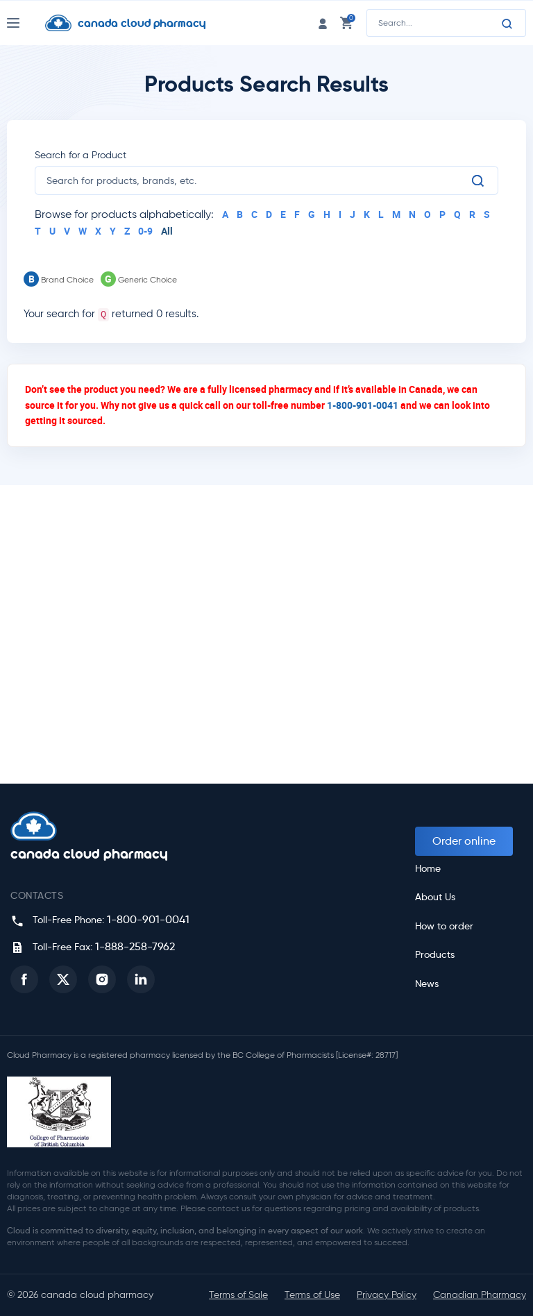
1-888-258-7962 (135, 946)
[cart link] (346, 22)
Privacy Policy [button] (386, 1295)
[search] (258, 180)
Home (428, 869)
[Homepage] (136, 23)
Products (435, 955)
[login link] (323, 22)
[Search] (507, 23)
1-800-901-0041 (362, 405)
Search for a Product (80, 155)
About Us (435, 897)
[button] (24, 979)
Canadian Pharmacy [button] (479, 1295)
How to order (444, 926)
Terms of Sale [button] (238, 1295)
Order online (464, 840)
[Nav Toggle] (26, 23)
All (167, 230)
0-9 (145, 230)
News (427, 984)
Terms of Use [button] (312, 1295)
